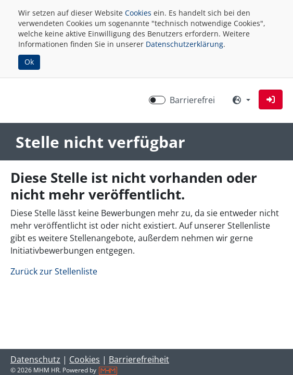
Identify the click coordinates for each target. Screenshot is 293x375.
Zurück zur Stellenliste (53, 271)
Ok (29, 62)
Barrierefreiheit (139, 359)
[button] (271, 99)
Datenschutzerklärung (184, 44)
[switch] (157, 100)
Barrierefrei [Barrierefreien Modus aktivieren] (192, 100)
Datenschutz (35, 359)
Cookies (138, 13)
